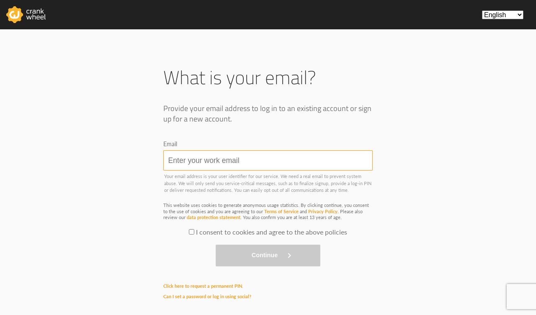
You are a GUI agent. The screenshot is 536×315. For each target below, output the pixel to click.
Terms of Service (281, 211)
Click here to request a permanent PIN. (203, 286)
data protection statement (213, 217)
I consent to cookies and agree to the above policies (271, 232)
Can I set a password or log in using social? (207, 296)
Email (170, 143)
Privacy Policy (323, 211)
